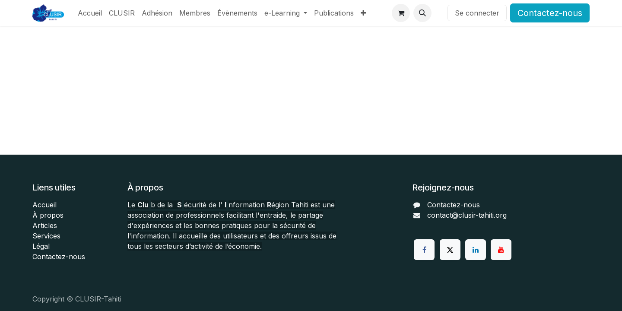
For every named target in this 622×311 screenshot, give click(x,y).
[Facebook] (424, 249)
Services (46, 236)
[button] (422, 13)
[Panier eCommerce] (401, 13)
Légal (41, 246)
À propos (47, 215)
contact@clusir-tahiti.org (467, 215)
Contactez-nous (549, 13)
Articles (44, 225)
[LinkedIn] (475, 249)
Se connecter (477, 13)
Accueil (44, 204)
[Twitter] (450, 249)
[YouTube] (501, 249)
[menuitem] (89, 13)
